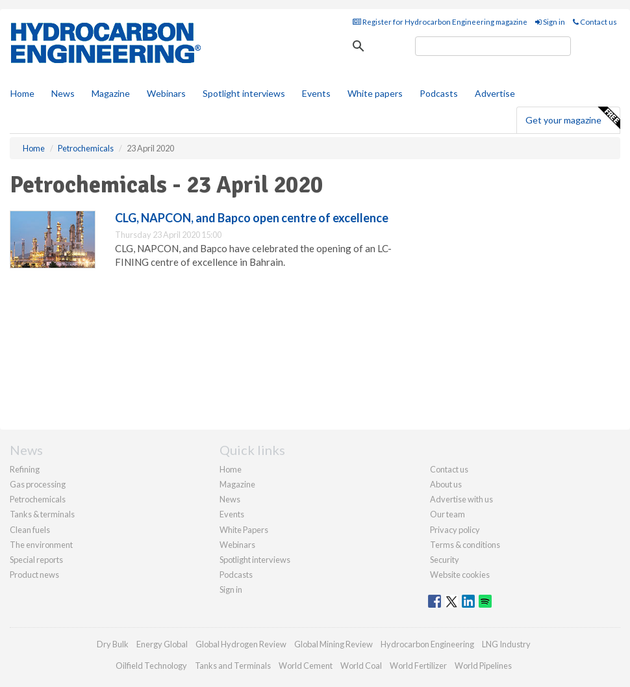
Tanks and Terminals (233, 665)
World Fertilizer (418, 665)
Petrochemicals (38, 499)
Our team (447, 514)
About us (446, 484)
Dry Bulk (113, 644)
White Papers (244, 530)
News (230, 499)
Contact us (595, 22)
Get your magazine (572, 118)
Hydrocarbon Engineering (427, 644)
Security (444, 559)
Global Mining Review (333, 644)
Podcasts (439, 93)
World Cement (306, 665)
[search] (493, 46)
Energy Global (162, 644)
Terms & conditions (465, 544)
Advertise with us (461, 499)
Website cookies (460, 574)
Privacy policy (455, 530)
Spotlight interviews (244, 93)
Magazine (111, 93)
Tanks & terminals (42, 514)
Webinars (166, 93)
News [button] (63, 93)
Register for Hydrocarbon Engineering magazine (440, 22)
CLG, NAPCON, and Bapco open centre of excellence (251, 218)
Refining (25, 469)
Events (316, 93)
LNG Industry (506, 644)
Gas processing (38, 484)
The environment (41, 544)
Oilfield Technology (151, 665)
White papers (375, 93)
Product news (34, 574)
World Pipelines (483, 665)
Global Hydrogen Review (240, 644)
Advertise (495, 93)
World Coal (361, 665)
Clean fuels (30, 530)
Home (22, 93)
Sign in (550, 22)
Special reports (36, 559)
